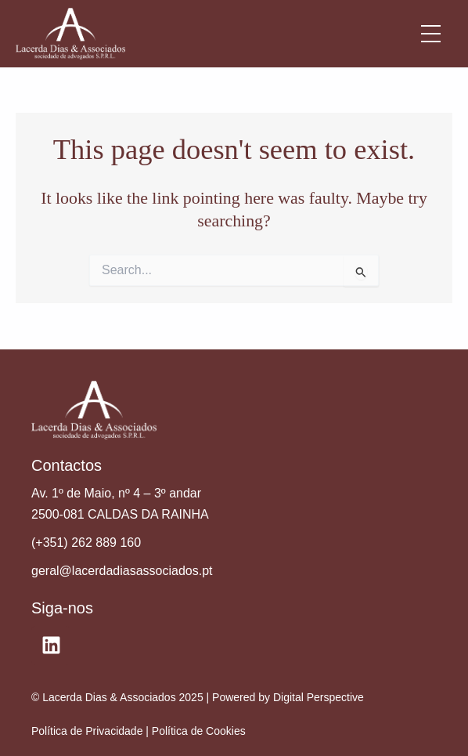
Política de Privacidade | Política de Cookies (138, 731)
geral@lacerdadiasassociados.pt (121, 570)
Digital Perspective (318, 697)
